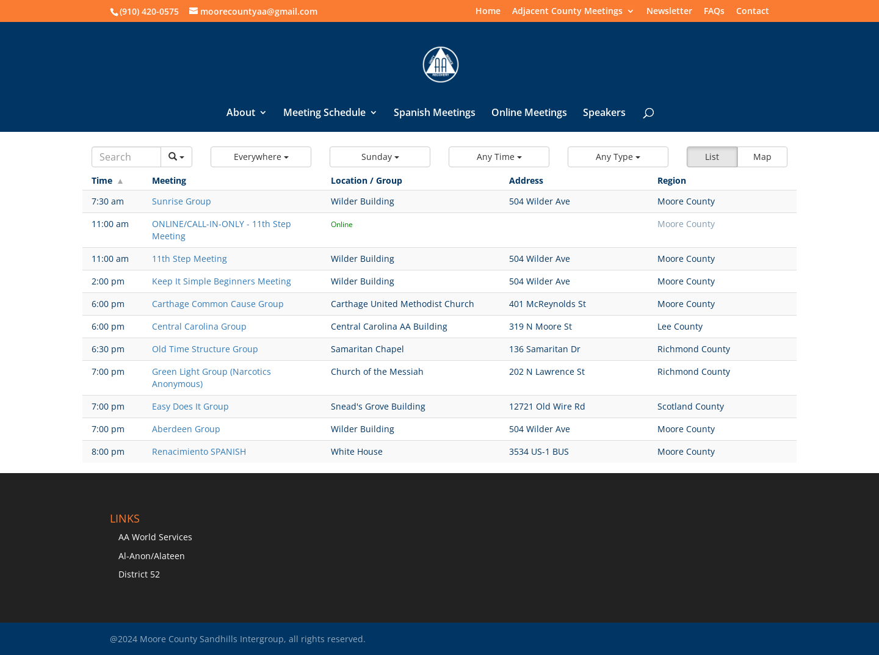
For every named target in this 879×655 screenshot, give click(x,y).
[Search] (126, 157)
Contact (752, 11)
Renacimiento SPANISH (199, 451)
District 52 (139, 574)
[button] (261, 157)
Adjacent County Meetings (567, 11)
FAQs (714, 11)
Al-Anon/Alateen (151, 556)
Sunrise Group (181, 201)
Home (488, 11)
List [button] (712, 156)
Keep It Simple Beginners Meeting (221, 281)
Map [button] (762, 156)
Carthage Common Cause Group (218, 303)
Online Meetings (529, 113)
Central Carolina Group (199, 326)
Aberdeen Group (186, 429)
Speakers (604, 113)
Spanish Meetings (435, 113)
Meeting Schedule (324, 113)
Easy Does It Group (190, 406)
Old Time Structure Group (205, 349)
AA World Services (155, 537)
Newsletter (669, 11)
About (240, 113)
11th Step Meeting (189, 258)
